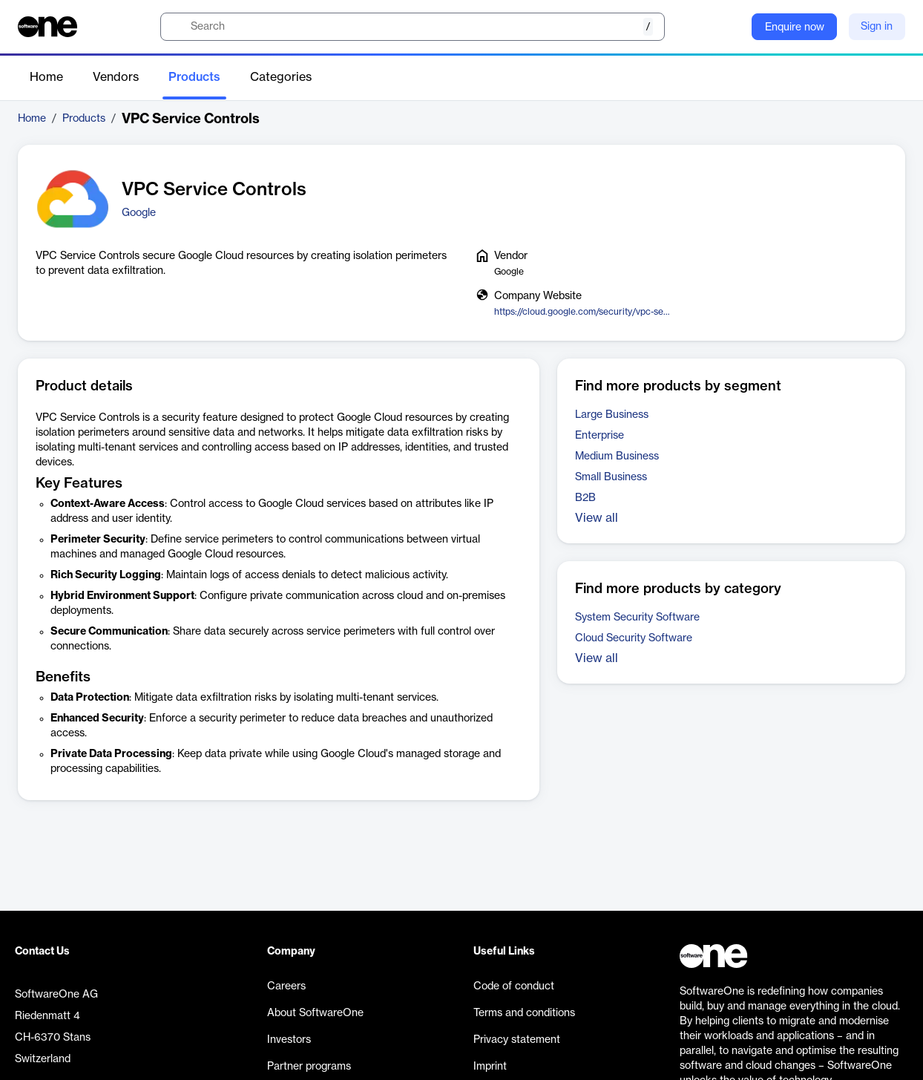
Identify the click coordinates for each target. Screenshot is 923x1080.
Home (46, 77)
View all (596, 518)
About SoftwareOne (315, 1013)
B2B (585, 498)
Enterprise (599, 436)
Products (194, 77)
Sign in (877, 27)
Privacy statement (516, 1040)
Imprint (490, 1066)
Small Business (611, 477)
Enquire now (794, 27)
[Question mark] (731, 27)
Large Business (611, 415)
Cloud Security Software (633, 638)
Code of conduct (513, 986)
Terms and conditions (524, 1013)
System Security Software (637, 617)
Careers (286, 986)
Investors (289, 1040)
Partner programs (309, 1066)
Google (139, 213)
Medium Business (617, 456)
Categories (281, 77)
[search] (412, 27)
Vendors (116, 77)
